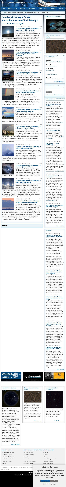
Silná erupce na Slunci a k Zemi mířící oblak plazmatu (54, 206)
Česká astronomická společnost (12, 467)
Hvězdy (46, 452)
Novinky (10, 8)
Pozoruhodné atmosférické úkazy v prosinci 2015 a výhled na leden (28, 201)
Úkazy (40, 26)
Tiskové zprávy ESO (7, 459)
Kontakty (61, 8)
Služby (40, 8)
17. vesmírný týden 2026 (9, 388)
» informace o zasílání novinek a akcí (54, 94)
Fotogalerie (32, 8)
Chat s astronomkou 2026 (53, 130)
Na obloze (22, 8)
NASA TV (5, 463)
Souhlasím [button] (45, 481)
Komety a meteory (48, 463)
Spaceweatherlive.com (51, 200)
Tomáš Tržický (26, 26)
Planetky (46, 456)
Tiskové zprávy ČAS (7, 454)
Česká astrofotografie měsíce (53, 36)
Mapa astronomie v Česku (30, 461)
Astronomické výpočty (29, 454)
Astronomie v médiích (29, 459)
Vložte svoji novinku (60, 98)
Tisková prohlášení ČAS (8, 452)
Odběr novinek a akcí (52, 86)
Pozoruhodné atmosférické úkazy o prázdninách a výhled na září (28, 73)
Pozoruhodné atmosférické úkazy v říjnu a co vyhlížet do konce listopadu (28, 53)
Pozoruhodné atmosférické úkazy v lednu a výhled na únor (28, 181)
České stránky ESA (7, 461)
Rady (45, 8)
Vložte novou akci (61, 56)
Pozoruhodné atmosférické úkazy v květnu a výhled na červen (28, 110)
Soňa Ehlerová (57, 128)
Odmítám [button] (54, 481)
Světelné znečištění (28, 452)
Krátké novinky (50, 99)
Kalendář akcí (50, 57)
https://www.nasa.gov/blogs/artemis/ (55, 171)
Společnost (52, 8)
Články (3, 8)
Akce (16, 8)
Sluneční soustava (48, 461)
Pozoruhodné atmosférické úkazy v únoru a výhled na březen (28, 166)
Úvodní (4, 12)
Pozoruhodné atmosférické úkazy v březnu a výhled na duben (28, 147)
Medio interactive (25, 474)
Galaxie (46, 454)
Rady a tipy (26, 456)
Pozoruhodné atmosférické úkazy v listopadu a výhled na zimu (28, 29)
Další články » (60, 369)
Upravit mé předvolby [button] (49, 484)
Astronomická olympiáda (9, 456)
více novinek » (60, 226)
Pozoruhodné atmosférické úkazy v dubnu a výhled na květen (28, 127)
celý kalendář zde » (59, 81)
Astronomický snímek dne (54, 16)
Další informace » (15, 444)
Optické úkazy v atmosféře (50, 459)
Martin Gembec (57, 102)
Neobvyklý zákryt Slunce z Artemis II (53, 104)
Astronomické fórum (28, 463)
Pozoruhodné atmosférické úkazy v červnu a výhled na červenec (28, 91)
